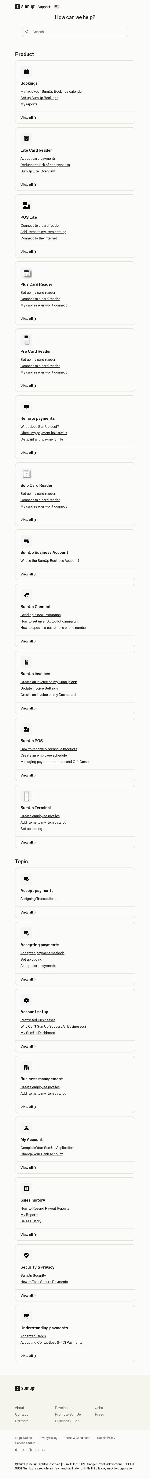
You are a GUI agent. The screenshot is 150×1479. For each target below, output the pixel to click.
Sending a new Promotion (41, 615)
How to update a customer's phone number (54, 627)
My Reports (29, 1215)
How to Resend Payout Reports (45, 1208)
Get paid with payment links (42, 439)
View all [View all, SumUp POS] (29, 775)
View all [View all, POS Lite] (29, 251)
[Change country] (57, 7)
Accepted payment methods (43, 953)
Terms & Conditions (77, 1438)
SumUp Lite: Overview (38, 171)
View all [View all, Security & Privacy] (29, 1295)
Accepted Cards (33, 1336)
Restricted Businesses (38, 1020)
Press (99, 1414)
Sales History (31, 1221)
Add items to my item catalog (43, 232)
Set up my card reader (38, 292)
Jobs (99, 1408)
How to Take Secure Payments (44, 1282)
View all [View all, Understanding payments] (29, 1356)
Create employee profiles (40, 816)
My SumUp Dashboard (38, 1033)
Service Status (25, 1443)
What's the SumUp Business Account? (50, 560)
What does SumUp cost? (40, 426)
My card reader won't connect (44, 305)
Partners (22, 1421)
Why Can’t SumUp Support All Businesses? (53, 1026)
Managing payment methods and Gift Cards (55, 762)
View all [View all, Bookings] (29, 117)
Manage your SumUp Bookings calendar (52, 91)
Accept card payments (38, 158)
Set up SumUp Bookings (39, 98)
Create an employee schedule (44, 755)
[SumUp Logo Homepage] (26, 7)
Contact (21, 1414)
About (19, 1408)
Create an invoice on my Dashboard (48, 695)
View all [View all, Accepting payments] (29, 979)
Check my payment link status (44, 433)
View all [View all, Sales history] (29, 1234)
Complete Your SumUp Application (47, 1148)
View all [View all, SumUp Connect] (29, 641)
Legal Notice (23, 1438)
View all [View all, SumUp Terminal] (29, 842)
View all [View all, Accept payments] (29, 912)
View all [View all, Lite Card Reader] (29, 184)
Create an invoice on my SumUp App (49, 682)
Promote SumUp (68, 1414)
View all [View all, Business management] (29, 1107)
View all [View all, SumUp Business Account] (29, 574)
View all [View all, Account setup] (29, 1046)
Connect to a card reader (40, 225)
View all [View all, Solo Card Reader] (29, 520)
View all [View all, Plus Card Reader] (29, 318)
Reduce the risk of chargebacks (45, 165)
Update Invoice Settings (39, 688)
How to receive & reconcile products (49, 749)
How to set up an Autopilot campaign (49, 621)
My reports (29, 104)
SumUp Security (33, 1275)
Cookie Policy (106, 1438)
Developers (63, 1408)
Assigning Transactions (38, 899)
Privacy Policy (48, 1438)
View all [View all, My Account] (29, 1167)
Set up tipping (31, 829)
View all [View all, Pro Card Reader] (29, 385)
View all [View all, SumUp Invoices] (29, 708)
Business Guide (67, 1421)
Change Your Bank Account (42, 1154)
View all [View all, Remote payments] (29, 453)
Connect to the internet (39, 238)
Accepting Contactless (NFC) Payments (51, 1342)
